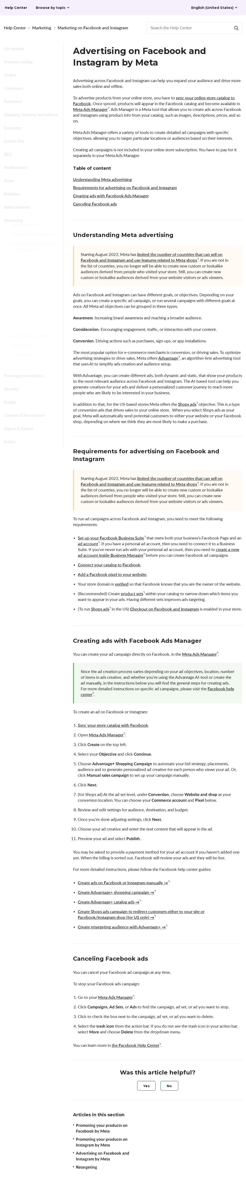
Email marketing (26, 230)
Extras (9, 442)
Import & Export (18, 428)
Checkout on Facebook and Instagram (164, 609)
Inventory (13, 128)
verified (122, 584)
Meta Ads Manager (90, 109)
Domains (12, 194)
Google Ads (22, 351)
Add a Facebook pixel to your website (112, 574)
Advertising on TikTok (31, 341)
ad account (88, 544)
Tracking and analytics (24, 376)
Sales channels (17, 207)
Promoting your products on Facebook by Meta (34, 270)
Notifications (16, 167)
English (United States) (212, 8)
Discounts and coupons (33, 240)
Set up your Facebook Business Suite (111, 538)
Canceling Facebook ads (95, 204)
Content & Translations (24, 415)
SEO (8, 154)
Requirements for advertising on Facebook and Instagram (125, 188)
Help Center (15, 28)
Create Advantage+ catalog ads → (108, 902)
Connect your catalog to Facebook (109, 565)
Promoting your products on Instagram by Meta (34, 291)
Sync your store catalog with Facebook (113, 725)
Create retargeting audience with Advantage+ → (122, 927)
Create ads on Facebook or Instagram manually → (123, 883)
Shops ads (187, 404)
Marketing (41, 28)
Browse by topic (51, 8)
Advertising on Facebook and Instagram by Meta (34, 313)
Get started (14, 49)
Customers (13, 88)
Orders (10, 75)
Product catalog (18, 62)
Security (11, 389)
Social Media (23, 360)
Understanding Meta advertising (102, 179)
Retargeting (27, 328)
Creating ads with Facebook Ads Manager (111, 196)
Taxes (9, 181)
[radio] (146, 1086)
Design (10, 402)
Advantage (168, 358)
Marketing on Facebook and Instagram (93, 28)
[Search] (236, 28)
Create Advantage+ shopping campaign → (116, 892)
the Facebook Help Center (135, 1045)
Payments (13, 101)
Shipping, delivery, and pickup (31, 115)
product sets (132, 594)
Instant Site (14, 141)
